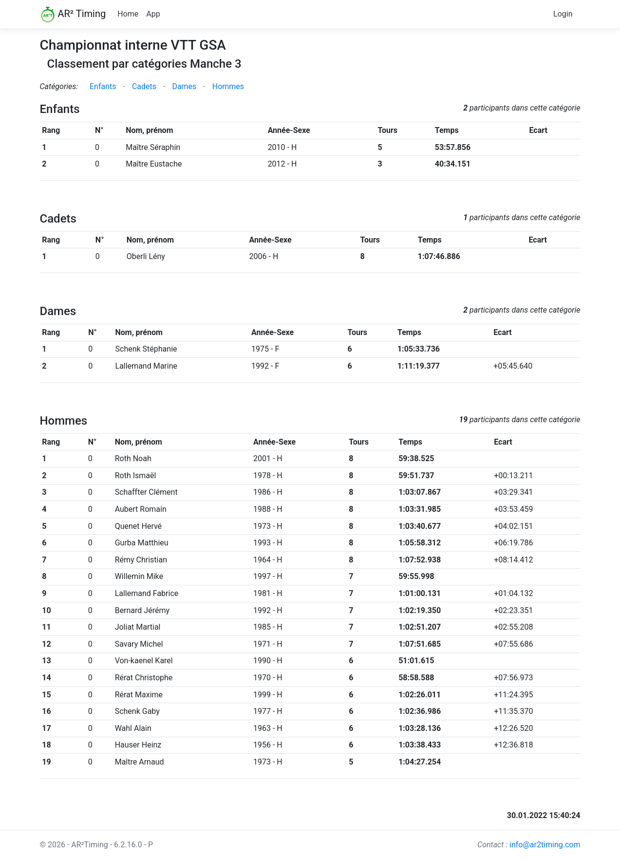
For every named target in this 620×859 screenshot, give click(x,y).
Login (562, 14)
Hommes (228, 86)
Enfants (103, 86)
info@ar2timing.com (545, 844)
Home (127, 14)
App (153, 14)
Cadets (144, 86)
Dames (184, 86)
